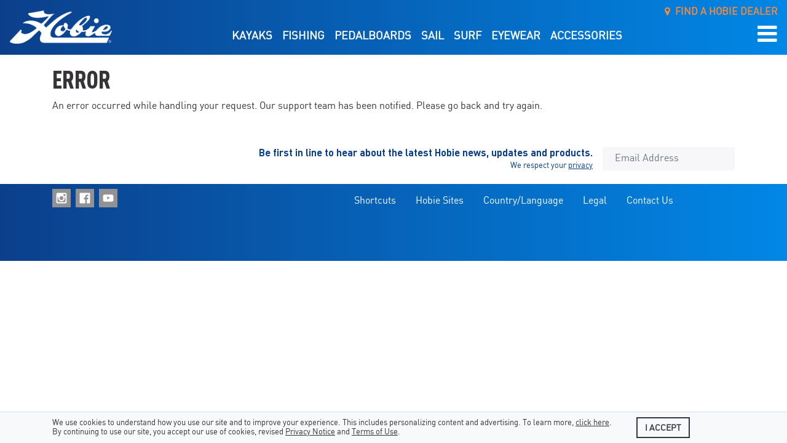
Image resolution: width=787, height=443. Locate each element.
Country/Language (523, 201)
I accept (663, 428)
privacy (580, 166)
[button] (767, 35)
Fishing (303, 36)
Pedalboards (372, 36)
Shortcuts (375, 201)
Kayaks (252, 36)
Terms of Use (375, 432)
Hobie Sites (440, 201)
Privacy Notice (310, 432)
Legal (595, 201)
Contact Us (650, 201)
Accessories (586, 36)
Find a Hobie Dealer (721, 12)
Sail (432, 36)
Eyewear (515, 36)
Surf (467, 36)
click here (592, 423)
